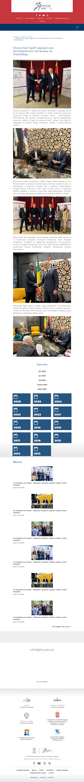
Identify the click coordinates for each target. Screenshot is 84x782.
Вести (23, 37)
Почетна (19, 18)
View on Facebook (42, 681)
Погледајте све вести (61, 627)
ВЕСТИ (34, 770)
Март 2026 (42, 389)
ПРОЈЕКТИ (50, 770)
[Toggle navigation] (77, 27)
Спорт (30, 37)
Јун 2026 (42, 376)
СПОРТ (41, 770)
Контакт (42, 21)
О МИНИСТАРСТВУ (22, 770)
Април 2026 (42, 385)
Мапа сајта (40, 18)
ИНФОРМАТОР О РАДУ (38, 773)
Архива (49, 18)
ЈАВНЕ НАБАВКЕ (62, 770)
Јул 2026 (42, 371)
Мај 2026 (42, 380)
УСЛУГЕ (51, 773)
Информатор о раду (61, 18)
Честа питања (29, 18)
